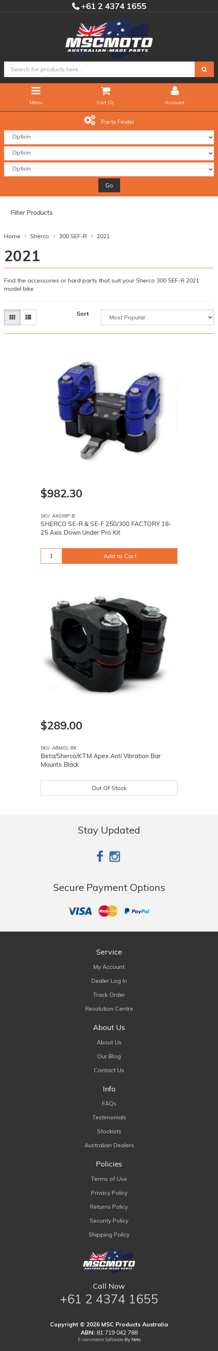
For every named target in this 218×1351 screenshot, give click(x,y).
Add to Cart (120, 556)
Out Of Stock (109, 788)
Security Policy (109, 1220)
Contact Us (109, 1070)
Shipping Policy (109, 1234)
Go (109, 185)
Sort (83, 313)
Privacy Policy (109, 1192)
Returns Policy (109, 1206)
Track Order (109, 994)
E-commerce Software (100, 1339)
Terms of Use (109, 1178)
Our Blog (109, 1056)
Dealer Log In (109, 980)
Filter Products (32, 212)
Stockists (109, 1131)
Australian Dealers (109, 1145)
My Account (109, 967)
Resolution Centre (109, 1008)
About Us (109, 1042)
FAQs (109, 1103)
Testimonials (109, 1117)
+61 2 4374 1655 (112, 6)
